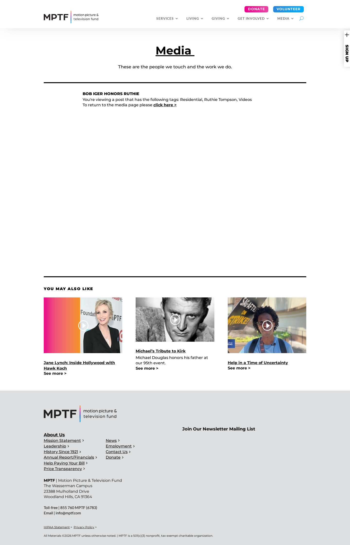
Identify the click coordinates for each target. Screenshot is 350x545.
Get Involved (251, 18)
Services (165, 18)
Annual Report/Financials (69, 457)
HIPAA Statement (57, 527)
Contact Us (117, 451)
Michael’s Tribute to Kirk (160, 351)
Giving (218, 18)
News (111, 440)
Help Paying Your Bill (64, 463)
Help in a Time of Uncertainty (258, 362)
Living (192, 18)
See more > (55, 373)
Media (283, 18)
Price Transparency (63, 468)
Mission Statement (62, 440)
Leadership (55, 446)
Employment (119, 446)
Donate (256, 9)
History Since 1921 (61, 451)
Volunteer (288, 9)
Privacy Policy (84, 527)
